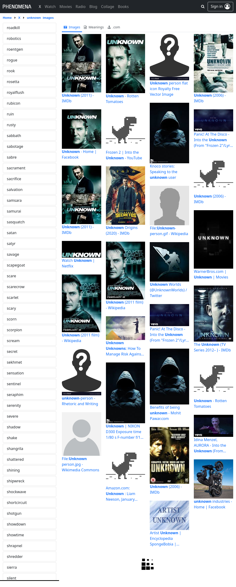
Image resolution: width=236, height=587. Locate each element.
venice (12, 200)
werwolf (14, 556)
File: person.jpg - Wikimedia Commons (80, 464)
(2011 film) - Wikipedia (80, 337)
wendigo (14, 534)
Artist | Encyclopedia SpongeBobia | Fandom (169, 538)
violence (14, 319)
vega (11, 146)
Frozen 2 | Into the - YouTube (124, 155)
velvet (12, 168)
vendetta (14, 178)
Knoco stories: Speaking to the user (163, 172)
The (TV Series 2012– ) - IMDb (212, 347)
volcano (13, 405)
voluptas (14, 416)
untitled (13, 49)
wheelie (13, 567)
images (72, 27)
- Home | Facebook (79, 154)
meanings (94, 27)
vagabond (15, 70)
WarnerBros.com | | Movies (211, 274)
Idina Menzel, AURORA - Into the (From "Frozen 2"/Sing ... (210, 445)
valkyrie (13, 81)
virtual (12, 351)
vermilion (15, 243)
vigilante (14, 297)
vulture (13, 448)
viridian (13, 340)
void (10, 383)
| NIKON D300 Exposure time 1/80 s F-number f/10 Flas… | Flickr (124, 431)
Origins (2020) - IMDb (122, 230)
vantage (14, 124)
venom (13, 211)
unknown (15, 27)
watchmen (16, 513)
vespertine (16, 265)
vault (11, 135)
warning (14, 459)
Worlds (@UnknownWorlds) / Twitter (168, 290)
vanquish (15, 114)
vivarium (14, 373)
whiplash (14, 578)
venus (12, 222)
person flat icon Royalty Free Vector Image (169, 88)
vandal (13, 103)
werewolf (15, 545)
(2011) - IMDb (78, 98)
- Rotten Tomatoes (122, 98)
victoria (13, 286)
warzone (14, 481)
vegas (12, 157)
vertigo (13, 254)
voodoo (13, 427)
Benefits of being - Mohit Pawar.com (165, 413)
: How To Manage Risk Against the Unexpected (124, 348)
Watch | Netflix (78, 263)
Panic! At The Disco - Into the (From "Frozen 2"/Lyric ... (169, 334)
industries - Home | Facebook (213, 504)
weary (12, 524)
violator (13, 308)
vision (12, 362)
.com (114, 27)
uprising (14, 60)
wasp (11, 491)
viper (11, 329)
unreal (12, 38)
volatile (13, 394)
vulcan (12, 437)
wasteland (16, 502)
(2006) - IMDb (166, 489)
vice (10, 275)
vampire (14, 92)
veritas (13, 232)
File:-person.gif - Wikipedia (169, 230)
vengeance (16, 189)
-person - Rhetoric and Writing (80, 401)
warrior (13, 470)
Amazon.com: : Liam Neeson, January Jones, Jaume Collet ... (124, 493)
